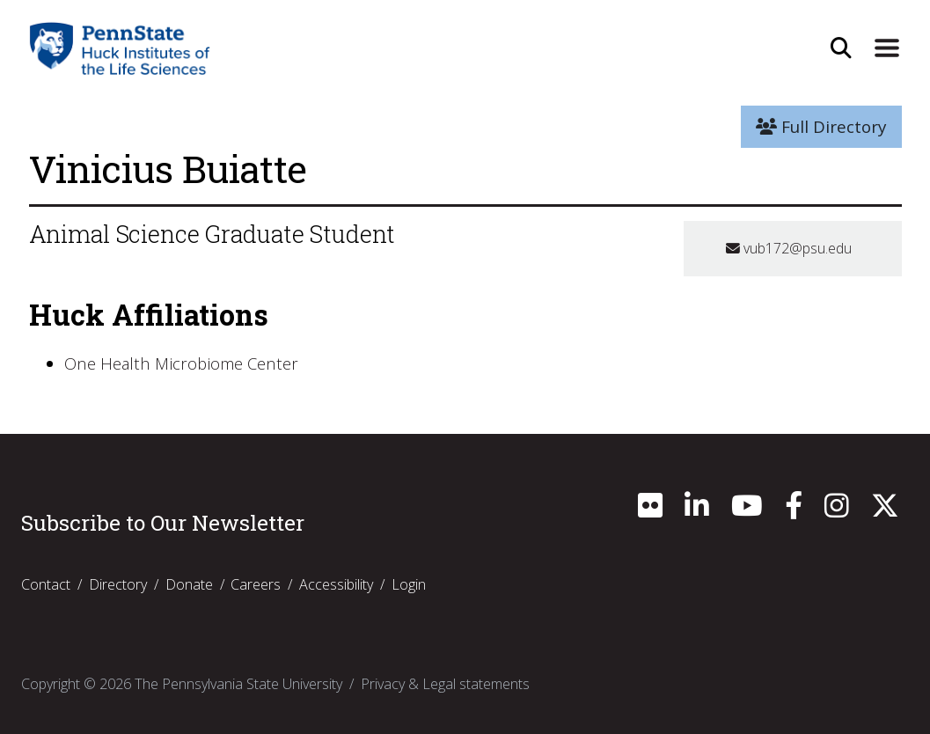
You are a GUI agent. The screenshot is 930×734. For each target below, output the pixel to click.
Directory (118, 584)
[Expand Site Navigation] (886, 48)
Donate (189, 584)
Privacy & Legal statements (445, 684)
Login (409, 584)
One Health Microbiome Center (183, 363)
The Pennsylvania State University (238, 684)
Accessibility (336, 584)
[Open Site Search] (841, 48)
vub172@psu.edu (789, 248)
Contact (45, 584)
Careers (256, 584)
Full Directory (821, 126)
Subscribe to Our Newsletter (162, 523)
